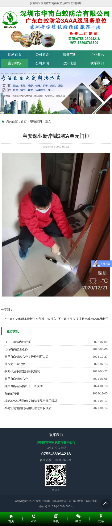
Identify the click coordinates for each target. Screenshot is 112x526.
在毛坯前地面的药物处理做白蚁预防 (27, 408)
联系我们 (97, 63)
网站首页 (14, 54)
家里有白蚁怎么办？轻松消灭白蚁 (26, 356)
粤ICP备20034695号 (60, 506)
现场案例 (36, 121)
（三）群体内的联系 (17, 342)
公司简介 (42, 54)
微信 (78, 515)
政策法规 (69, 63)
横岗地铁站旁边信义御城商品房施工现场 (30, 400)
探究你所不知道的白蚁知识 (22, 371)
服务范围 (69, 54)
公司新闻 (42, 63)
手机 (56, 515)
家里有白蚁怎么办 (16, 378)
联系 (101, 515)
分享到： (7, 309)
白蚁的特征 (11, 393)
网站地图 (91, 500)
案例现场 (14, 63)
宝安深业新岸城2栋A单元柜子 (89, 318)
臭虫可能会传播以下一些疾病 (23, 386)
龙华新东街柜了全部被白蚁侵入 (35, 318)
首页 (24, 121)
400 (33, 515)
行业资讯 (97, 54)
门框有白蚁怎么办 (16, 349)
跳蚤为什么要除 (14, 364)
